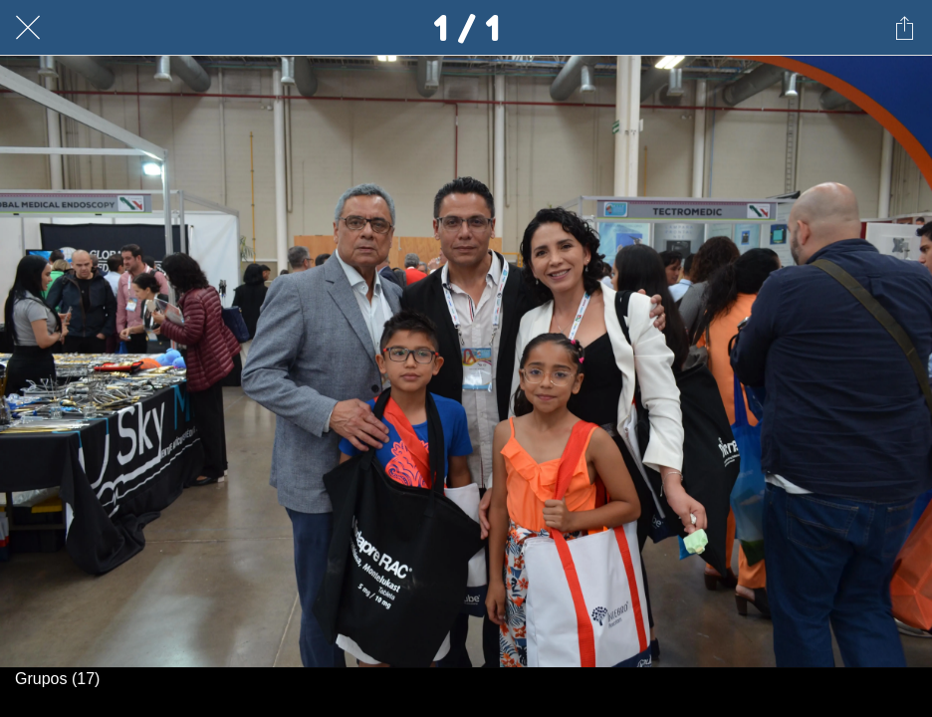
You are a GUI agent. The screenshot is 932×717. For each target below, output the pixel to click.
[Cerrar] (28, 28)
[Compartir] (904, 28)
